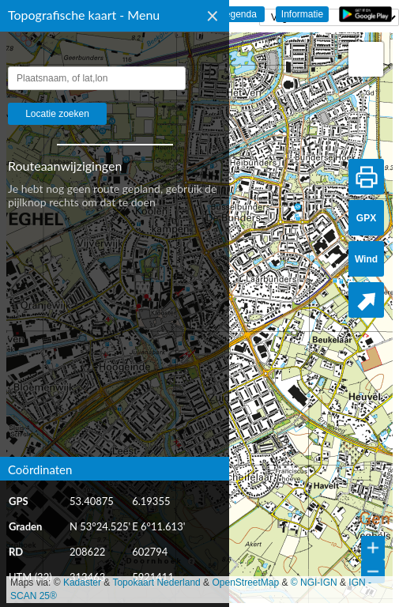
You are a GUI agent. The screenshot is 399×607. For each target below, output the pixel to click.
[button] (365, 59)
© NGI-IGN (314, 582)
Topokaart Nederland (156, 582)
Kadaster (82, 582)
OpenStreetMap (245, 582)
